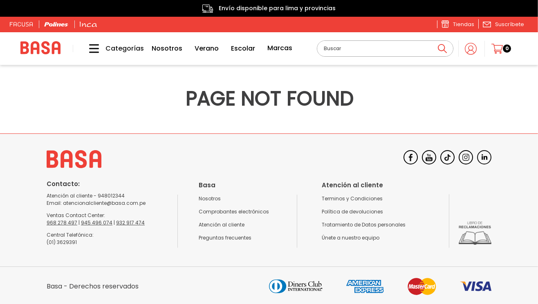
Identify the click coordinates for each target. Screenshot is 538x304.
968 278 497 (62, 222)
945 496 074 (96, 222)
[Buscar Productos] (442, 48)
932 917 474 (130, 222)
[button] (503, 24)
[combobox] (385, 48)
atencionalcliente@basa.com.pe (104, 203)
